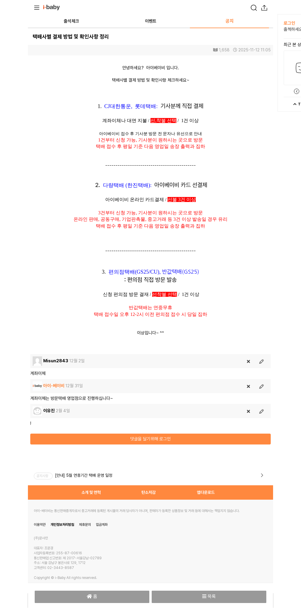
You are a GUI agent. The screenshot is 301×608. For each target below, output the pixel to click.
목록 (209, 596)
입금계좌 (102, 525)
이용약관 (40, 525)
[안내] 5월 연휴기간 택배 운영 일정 (83, 475)
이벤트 (150, 21)
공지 (229, 21)
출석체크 (71, 21)
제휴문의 (85, 525)
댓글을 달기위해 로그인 (150, 439)
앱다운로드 (206, 492)
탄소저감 (148, 492)
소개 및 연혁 (91, 492)
